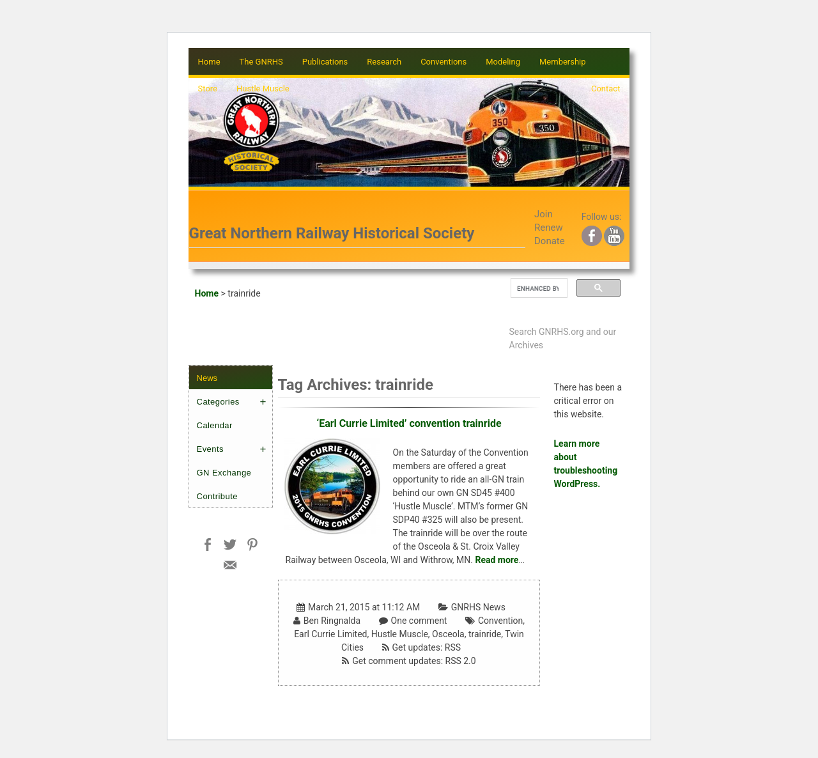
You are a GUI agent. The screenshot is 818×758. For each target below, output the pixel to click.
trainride (484, 634)
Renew (548, 227)
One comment (419, 620)
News (207, 378)
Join (543, 214)
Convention (500, 620)
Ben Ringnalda (332, 620)
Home (209, 61)
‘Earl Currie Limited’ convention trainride (408, 423)
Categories (218, 401)
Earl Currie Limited (330, 634)
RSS (453, 647)
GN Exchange (224, 472)
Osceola (448, 634)
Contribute (217, 496)
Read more (496, 560)
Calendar (215, 425)
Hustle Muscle (399, 634)
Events (210, 449)
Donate (549, 241)
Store (207, 88)
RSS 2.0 (460, 661)
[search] (538, 288)
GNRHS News (478, 607)
